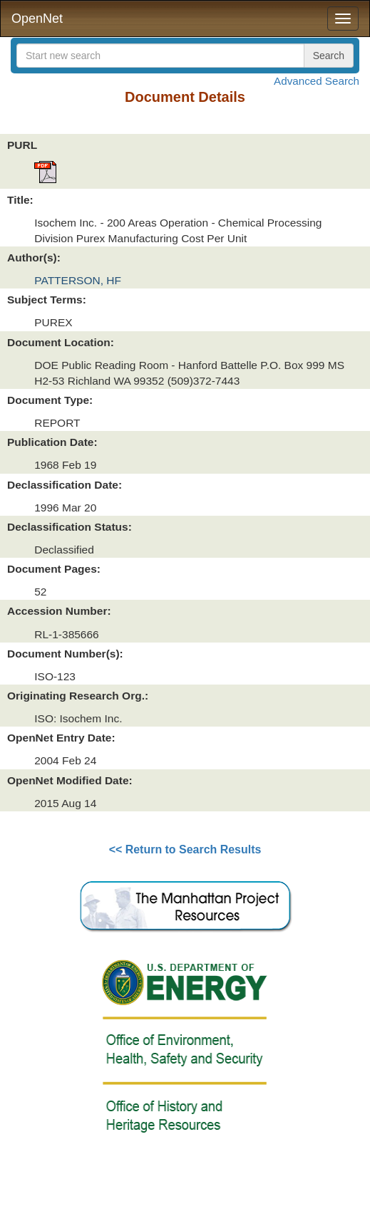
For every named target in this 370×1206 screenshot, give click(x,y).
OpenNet (37, 18)
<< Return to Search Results (185, 849)
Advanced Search (316, 81)
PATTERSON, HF (77, 280)
